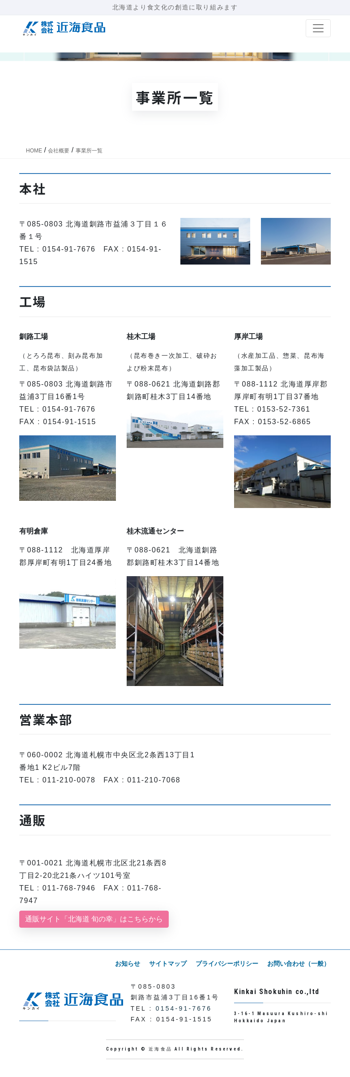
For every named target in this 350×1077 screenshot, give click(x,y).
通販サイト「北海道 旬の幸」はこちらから (94, 919)
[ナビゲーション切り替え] (318, 28)
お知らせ (133, 963)
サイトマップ (172, 963)
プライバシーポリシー (229, 963)
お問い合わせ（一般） (299, 963)
